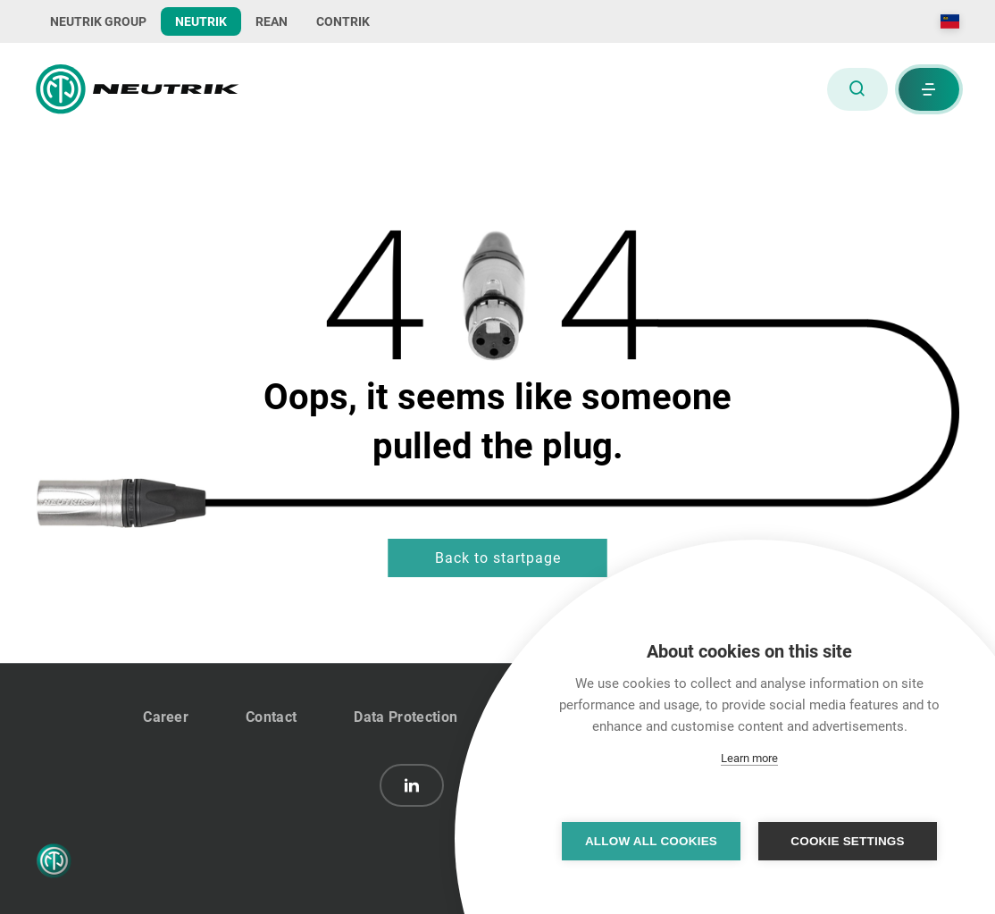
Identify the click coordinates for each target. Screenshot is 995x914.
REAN (271, 21)
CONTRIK (343, 21)
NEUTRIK (201, 21)
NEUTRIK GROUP (98, 21)
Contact (271, 717)
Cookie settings (847, 841)
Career (165, 717)
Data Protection (405, 717)
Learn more (749, 758)
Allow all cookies (651, 841)
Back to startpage (498, 557)
